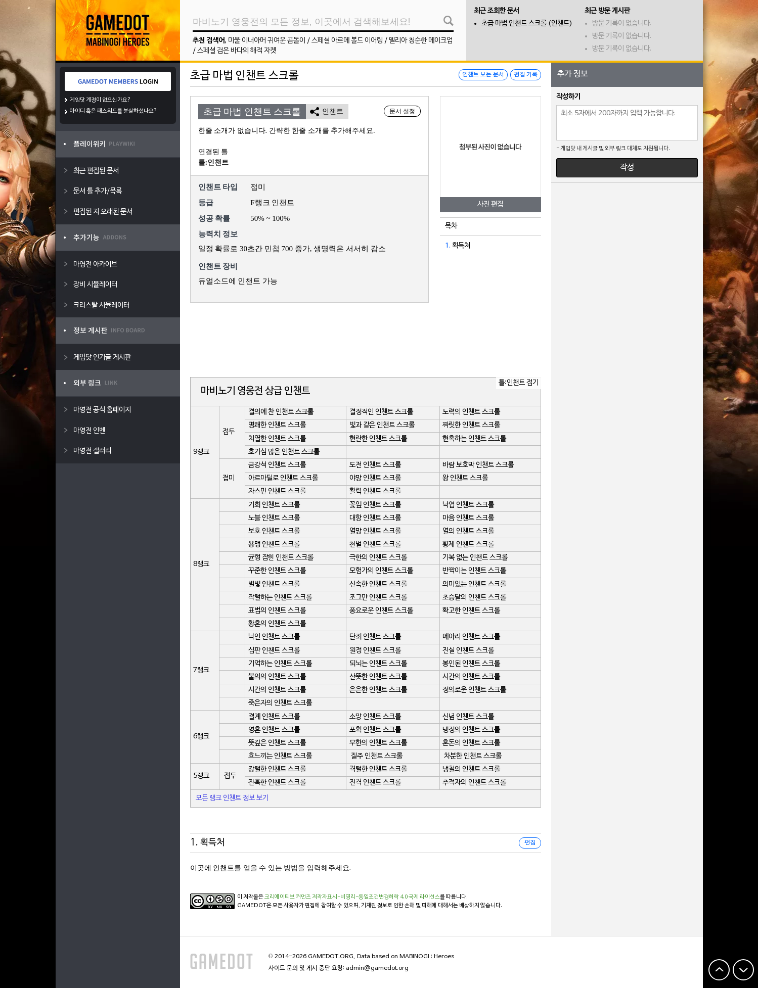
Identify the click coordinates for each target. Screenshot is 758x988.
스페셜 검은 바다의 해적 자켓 (236, 51)
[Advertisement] (365, 340)
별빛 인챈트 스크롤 (274, 584)
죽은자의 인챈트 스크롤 (280, 703)
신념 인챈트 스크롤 (468, 717)
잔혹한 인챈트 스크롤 (277, 782)
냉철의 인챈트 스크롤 (471, 769)
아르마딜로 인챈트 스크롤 (283, 478)
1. (448, 246)
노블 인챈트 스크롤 (274, 518)
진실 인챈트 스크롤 (468, 650)
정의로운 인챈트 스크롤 (474, 690)
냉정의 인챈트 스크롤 (471, 730)
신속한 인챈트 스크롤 (378, 584)
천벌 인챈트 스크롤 (375, 544)
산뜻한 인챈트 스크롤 (378, 677)
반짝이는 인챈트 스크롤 (474, 571)
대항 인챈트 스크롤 (375, 518)
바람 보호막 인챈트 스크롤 (478, 465)
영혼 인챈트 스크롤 (274, 730)
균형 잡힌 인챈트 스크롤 (281, 557)
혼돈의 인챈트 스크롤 (471, 743)
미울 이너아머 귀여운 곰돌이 (266, 40)
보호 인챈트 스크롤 (274, 531)
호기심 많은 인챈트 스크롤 (284, 452)
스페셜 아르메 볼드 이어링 (347, 40)
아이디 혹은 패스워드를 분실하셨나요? (113, 111)
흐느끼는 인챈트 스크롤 (280, 756)
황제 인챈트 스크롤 (468, 544)
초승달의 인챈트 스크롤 (474, 597)
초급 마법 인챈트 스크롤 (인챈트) (526, 23)
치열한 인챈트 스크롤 (277, 439)
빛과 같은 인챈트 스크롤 (382, 425)
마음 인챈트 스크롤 (468, 518)
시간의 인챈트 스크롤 (471, 677)
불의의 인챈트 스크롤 (277, 677)
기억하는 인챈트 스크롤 (280, 664)
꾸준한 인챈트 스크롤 (277, 571)
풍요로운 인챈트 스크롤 (381, 611)
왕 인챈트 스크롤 (465, 478)
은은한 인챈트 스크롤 (378, 690)
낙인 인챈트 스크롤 (274, 637)
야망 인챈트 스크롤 (375, 478)
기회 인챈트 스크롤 (274, 505)
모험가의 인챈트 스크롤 (381, 571)
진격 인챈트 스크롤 (375, 782)
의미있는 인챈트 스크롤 (474, 584)
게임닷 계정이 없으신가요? (100, 100)
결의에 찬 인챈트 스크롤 (281, 412)
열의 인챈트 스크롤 (468, 531)
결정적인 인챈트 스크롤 (381, 412)
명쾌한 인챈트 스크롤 (277, 425)
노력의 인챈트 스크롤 (471, 412)
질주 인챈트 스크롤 (377, 756)
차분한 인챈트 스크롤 (473, 756)
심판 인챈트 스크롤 (274, 650)
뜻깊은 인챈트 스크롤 (277, 743)
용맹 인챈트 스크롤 (274, 544)
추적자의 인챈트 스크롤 (474, 782)
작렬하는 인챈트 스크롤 (280, 597)
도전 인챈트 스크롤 (375, 465)
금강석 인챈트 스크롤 (277, 465)
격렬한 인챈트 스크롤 (378, 769)
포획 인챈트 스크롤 (375, 730)
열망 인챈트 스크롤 (375, 531)
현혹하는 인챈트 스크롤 (474, 439)
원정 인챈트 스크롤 (375, 650)
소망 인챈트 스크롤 (375, 717)
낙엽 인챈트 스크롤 (468, 505)
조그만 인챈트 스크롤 (378, 597)
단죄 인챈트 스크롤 (375, 637)
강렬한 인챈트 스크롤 (277, 769)
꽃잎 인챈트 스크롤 (375, 505)
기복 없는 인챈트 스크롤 (475, 557)
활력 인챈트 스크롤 (375, 491)
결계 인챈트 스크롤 (274, 717)
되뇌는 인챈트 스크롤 (378, 664)
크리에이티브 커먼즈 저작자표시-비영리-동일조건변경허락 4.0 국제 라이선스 (352, 897)
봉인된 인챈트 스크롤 (471, 664)
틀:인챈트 (213, 162)
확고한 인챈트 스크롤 (471, 611)
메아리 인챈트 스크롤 (471, 637)
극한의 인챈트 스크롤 (378, 557)
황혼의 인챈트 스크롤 (277, 624)
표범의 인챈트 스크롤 (277, 611)
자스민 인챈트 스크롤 (277, 491)
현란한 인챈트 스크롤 (378, 439)
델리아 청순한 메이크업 (421, 40)
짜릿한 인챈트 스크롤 (471, 425)
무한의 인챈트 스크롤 (378, 743)
